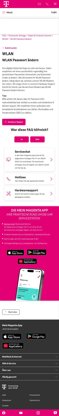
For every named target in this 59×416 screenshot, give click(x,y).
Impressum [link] (6, 400)
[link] (39, 4)
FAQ (4, 35)
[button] (6, 4)
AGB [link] (4, 395)
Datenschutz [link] (34, 400)
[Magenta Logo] (6, 4)
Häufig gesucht (9, 377)
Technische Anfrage (17, 35)
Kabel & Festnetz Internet (39, 35)
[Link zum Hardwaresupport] (29, 194)
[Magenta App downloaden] (29, 159)
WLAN (5, 39)
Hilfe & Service (9, 363)
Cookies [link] (5, 406)
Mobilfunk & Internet (12, 356)
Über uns (6, 370)
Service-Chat (9, 224)
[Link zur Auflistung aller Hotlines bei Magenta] (29, 179)
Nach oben (11, 312)
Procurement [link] (34, 395)
